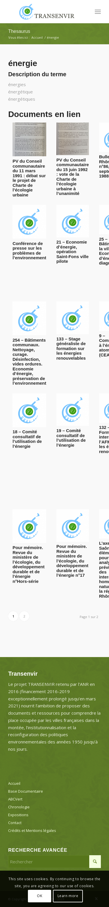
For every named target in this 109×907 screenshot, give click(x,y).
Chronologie (19, 807)
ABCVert (15, 799)
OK (39, 895)
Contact (15, 822)
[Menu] (98, 12)
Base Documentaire (25, 791)
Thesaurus (19, 31)
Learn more (68, 895)
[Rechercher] (54, 861)
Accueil (14, 783)
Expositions (18, 814)
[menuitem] (98, 12)
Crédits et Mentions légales (32, 830)
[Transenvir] (45, 11)
